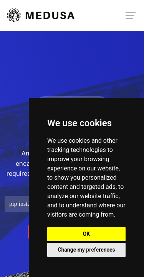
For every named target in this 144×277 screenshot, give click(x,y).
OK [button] (86, 234)
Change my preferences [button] (86, 250)
